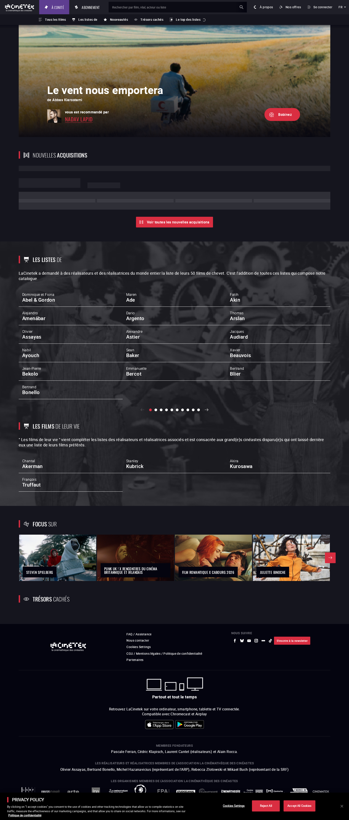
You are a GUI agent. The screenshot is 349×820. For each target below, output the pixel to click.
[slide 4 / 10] (166, 410)
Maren (131, 297)
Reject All (266, 806)
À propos (266, 7)
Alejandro (33, 316)
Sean (132, 353)
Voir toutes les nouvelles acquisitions (178, 222)
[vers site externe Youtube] (249, 640)
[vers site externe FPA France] (163, 791)
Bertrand (237, 371)
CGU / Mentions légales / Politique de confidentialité (164, 653)
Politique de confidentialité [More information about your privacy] (24, 815)
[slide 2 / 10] (155, 410)
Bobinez (285, 114)
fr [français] (341, 7)
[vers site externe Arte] (73, 791)
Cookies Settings (138, 647)
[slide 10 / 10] (198, 410)
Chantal (32, 463)
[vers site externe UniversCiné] (50, 791)
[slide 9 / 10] (193, 410)
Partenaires (134, 660)
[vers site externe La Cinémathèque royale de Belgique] (320, 791)
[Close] (342, 806)
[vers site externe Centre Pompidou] (253, 791)
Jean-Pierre (31, 371)
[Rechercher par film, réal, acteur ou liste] (178, 7)
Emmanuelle (136, 371)
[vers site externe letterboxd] (263, 640)
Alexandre (134, 334)
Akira (241, 463)
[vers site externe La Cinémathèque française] (230, 791)
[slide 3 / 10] (161, 410)
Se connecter (322, 7)
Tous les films (55, 19)
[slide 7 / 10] (182, 410)
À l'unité (58, 7)
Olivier (31, 334)
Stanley (135, 463)
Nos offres (293, 7)
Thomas (237, 316)
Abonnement (91, 7)
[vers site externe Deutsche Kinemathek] (275, 791)
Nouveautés (119, 19)
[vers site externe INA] (95, 791)
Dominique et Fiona (38, 297)
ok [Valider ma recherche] (241, 7)
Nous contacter (137, 640)
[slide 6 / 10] (177, 410)
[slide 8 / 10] (188, 410)
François (31, 482)
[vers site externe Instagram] (256, 640)
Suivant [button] (206, 410)
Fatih (235, 297)
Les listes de (87, 19)
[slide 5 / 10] (171, 410)
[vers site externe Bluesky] (242, 640)
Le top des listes (188, 19)
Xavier (240, 353)
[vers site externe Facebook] (234, 640)
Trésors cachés (151, 19)
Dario (135, 316)
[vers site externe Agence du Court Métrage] (298, 791)
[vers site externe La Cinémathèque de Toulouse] (118, 791)
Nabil (30, 353)
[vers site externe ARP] (140, 792)
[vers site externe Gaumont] (208, 791)
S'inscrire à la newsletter (292, 640)
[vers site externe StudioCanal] (185, 791)
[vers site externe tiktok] (270, 640)
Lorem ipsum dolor (49, 183)
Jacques (239, 334)
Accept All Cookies (299, 806)
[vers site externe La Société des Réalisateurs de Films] (28, 791)
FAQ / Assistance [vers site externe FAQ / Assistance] (138, 634)
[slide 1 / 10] (150, 410)
